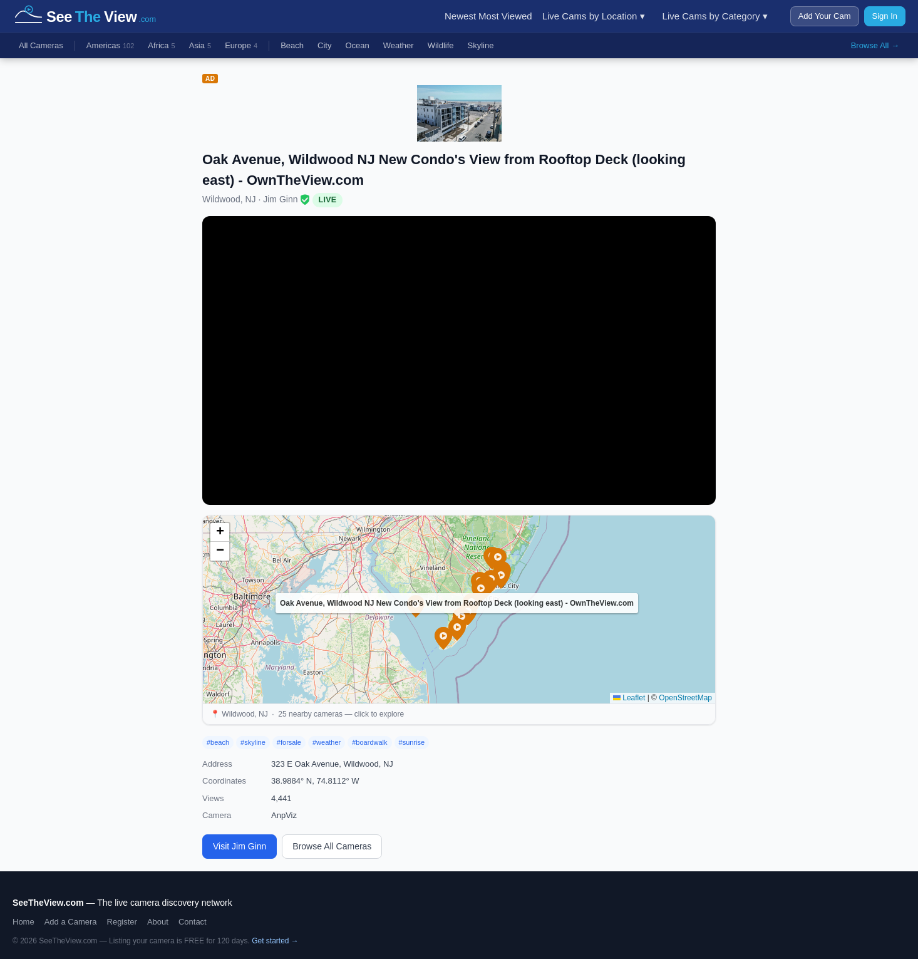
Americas (110, 46)
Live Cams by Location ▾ (593, 16)
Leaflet (629, 697)
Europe (241, 46)
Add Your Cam (824, 16)
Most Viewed (505, 16)
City (324, 45)
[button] (457, 629)
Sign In (884, 16)
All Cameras (41, 45)
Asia (200, 46)
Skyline (481, 45)
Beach (292, 45)
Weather (398, 45)
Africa (161, 46)
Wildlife (441, 45)
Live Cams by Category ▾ (715, 16)
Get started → (275, 940)
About (157, 921)
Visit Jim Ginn (239, 846)
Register (122, 921)
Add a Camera (70, 921)
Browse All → (875, 45)
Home (23, 921)
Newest (460, 16)
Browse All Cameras (331, 846)
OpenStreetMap (685, 697)
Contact (192, 921)
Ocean (357, 45)
